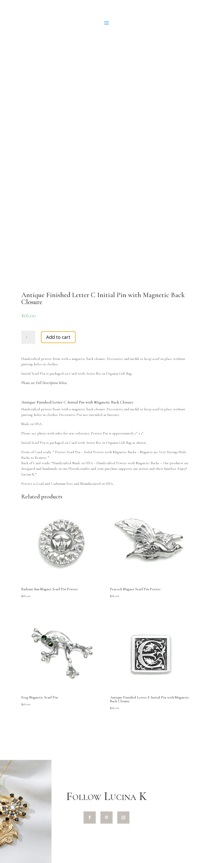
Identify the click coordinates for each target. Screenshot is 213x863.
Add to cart (58, 337)
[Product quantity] (28, 337)
